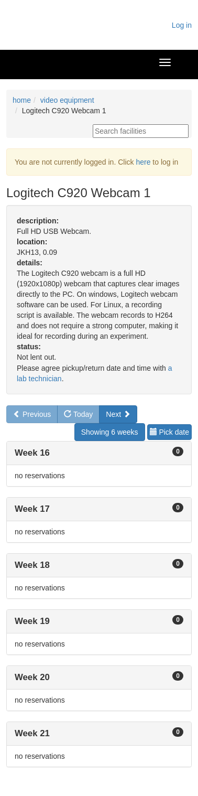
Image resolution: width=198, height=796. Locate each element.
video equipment (67, 100)
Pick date (169, 432)
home (22, 100)
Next (118, 414)
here (143, 162)
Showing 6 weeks (109, 432)
